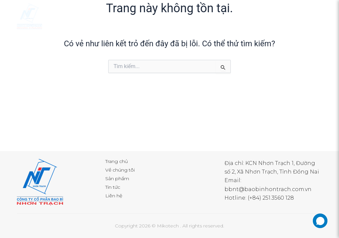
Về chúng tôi (120, 170)
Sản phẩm (117, 178)
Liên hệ (113, 196)
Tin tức (112, 187)
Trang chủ (116, 161)
